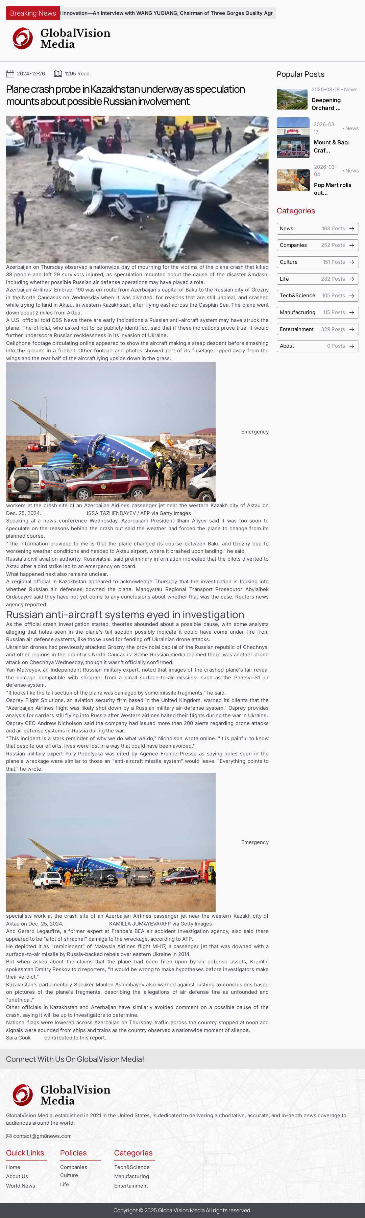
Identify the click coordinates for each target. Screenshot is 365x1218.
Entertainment (131, 1185)
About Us (17, 1176)
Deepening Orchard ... (326, 104)
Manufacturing (132, 1176)
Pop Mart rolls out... (333, 188)
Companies (73, 1167)
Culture (69, 1175)
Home (13, 1167)
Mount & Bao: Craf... (331, 142)
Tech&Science (132, 1167)
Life (64, 1184)
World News (20, 1185)
